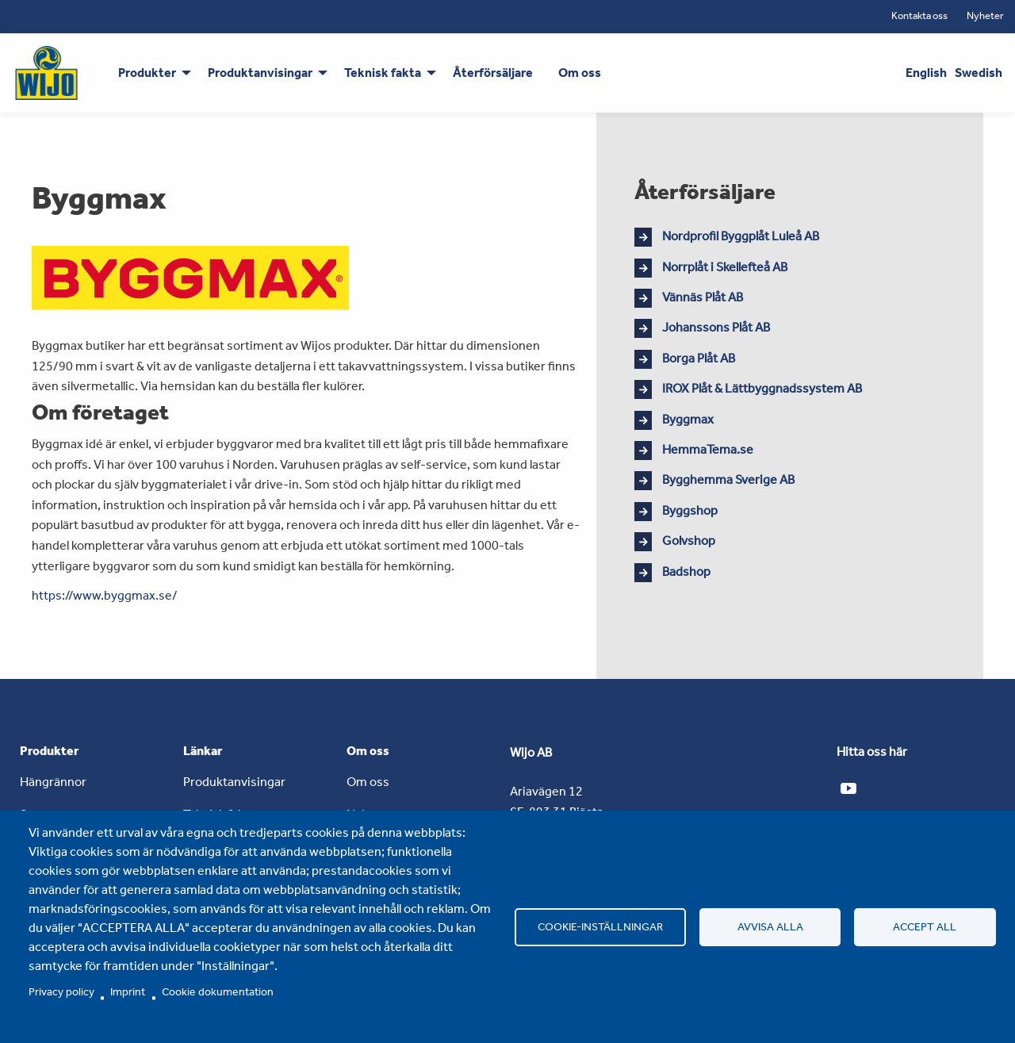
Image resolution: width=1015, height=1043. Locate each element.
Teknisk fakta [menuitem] (382, 72)
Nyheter (985, 15)
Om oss (368, 781)
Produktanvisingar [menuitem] (260, 72)
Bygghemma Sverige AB (728, 479)
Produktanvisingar (234, 781)
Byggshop (690, 510)
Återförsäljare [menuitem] (493, 72)
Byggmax (688, 419)
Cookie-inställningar (600, 926)
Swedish (978, 72)
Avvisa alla (770, 926)
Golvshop (688, 540)
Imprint (127, 991)
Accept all (924, 926)
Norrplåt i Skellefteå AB (724, 266)
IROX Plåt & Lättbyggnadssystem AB (762, 388)
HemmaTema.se (707, 449)
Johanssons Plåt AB (716, 327)
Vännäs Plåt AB (702, 297)
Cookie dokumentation (218, 991)
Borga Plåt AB (698, 358)
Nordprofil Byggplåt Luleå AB (740, 235)
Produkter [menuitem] (147, 72)
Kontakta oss (919, 15)
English (926, 72)
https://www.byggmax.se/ (105, 595)
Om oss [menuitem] (579, 72)
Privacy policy (61, 991)
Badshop (686, 571)
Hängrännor (53, 781)
